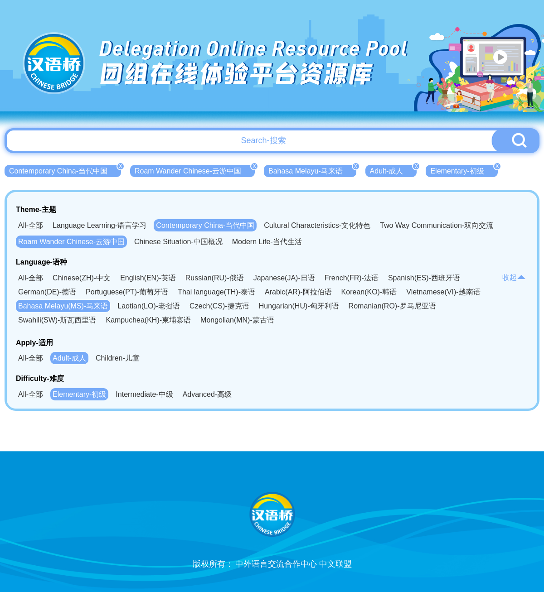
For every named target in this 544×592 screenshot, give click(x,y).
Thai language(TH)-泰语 (216, 292)
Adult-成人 (393, 170)
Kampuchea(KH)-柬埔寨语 (148, 320)
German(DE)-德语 (47, 292)
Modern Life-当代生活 (267, 241)
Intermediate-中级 (144, 394)
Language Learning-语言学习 (99, 225)
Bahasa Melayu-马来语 (312, 170)
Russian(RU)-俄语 (214, 278)
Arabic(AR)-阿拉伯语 (298, 292)
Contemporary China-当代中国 (65, 170)
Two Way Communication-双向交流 (436, 225)
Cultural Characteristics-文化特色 (317, 225)
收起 (514, 277)
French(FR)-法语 (352, 278)
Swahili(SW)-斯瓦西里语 (57, 320)
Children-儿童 (118, 358)
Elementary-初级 (463, 170)
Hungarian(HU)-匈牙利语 (299, 306)
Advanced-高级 (207, 394)
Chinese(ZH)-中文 (82, 278)
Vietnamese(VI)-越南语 (443, 292)
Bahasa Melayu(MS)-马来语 (63, 306)
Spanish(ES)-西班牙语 (424, 278)
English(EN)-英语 (148, 278)
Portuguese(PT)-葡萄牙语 (127, 292)
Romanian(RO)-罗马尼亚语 (392, 306)
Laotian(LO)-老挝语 (148, 306)
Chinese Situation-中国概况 (178, 241)
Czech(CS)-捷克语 (219, 306)
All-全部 (30, 225)
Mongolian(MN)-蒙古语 (237, 320)
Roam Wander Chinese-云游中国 (195, 170)
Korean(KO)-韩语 (369, 292)
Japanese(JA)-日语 (284, 278)
